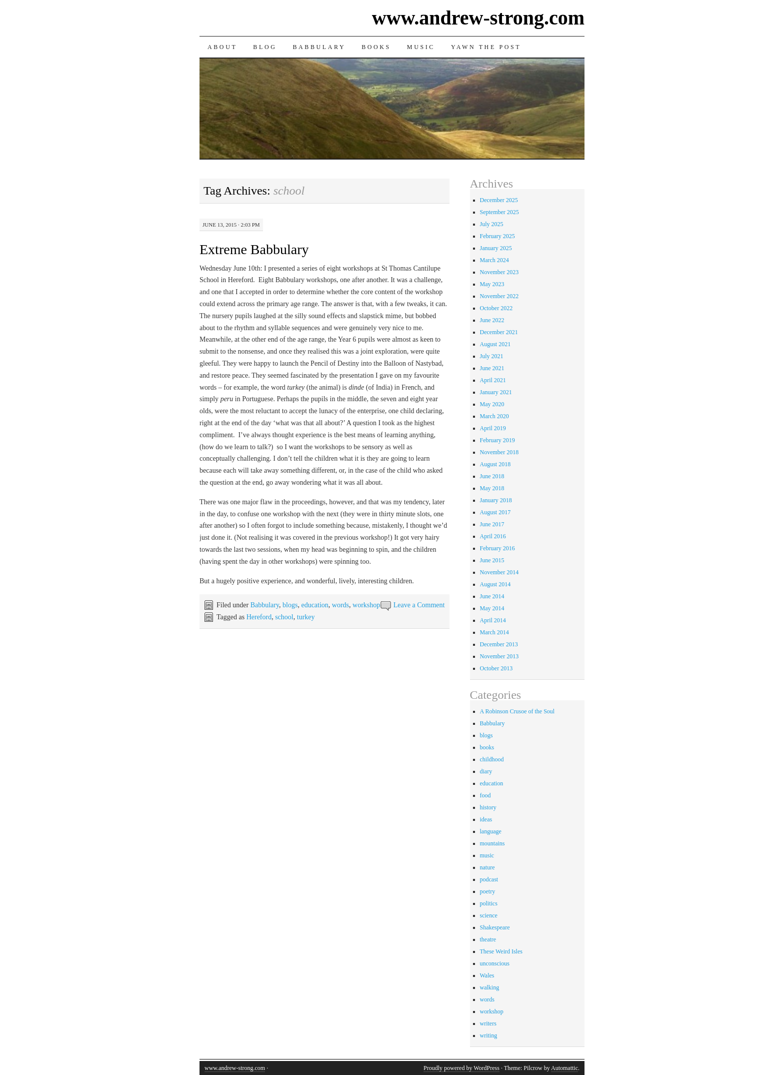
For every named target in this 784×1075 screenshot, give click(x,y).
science (489, 915)
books (487, 747)
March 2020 (494, 416)
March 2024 (494, 260)
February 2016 (497, 548)
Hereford (259, 617)
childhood (492, 759)
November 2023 (499, 272)
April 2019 (493, 428)
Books (376, 47)
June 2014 (492, 596)
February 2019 (497, 440)
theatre (488, 939)
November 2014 (499, 572)
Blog (264, 47)
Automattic (564, 1067)
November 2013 (499, 656)
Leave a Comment (419, 605)
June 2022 (492, 320)
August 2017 (495, 512)
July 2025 (492, 224)
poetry (488, 891)
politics (489, 903)
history (488, 807)
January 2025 (496, 248)
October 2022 (496, 308)
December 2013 (499, 644)
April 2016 (493, 536)
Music (421, 47)
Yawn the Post (486, 47)
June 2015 (492, 560)
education (314, 605)
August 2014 (495, 584)
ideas (486, 819)
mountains (492, 843)
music (487, 855)
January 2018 (496, 500)
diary (486, 771)
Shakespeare (495, 927)
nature (487, 867)
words (340, 605)
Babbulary (319, 47)
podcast (489, 879)
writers (488, 1023)
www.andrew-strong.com (478, 18)
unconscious (495, 963)
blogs (290, 605)
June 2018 (492, 476)
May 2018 (492, 488)
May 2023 (492, 284)
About (222, 47)
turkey (306, 617)
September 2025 (499, 212)
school (284, 617)
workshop (366, 605)
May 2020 (492, 404)
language (491, 831)
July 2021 (492, 356)
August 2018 (495, 464)
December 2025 (499, 200)
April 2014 (493, 620)
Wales (487, 975)
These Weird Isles (501, 951)
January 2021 (496, 392)
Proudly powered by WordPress (462, 1067)
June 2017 (492, 524)
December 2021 (499, 332)
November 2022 (499, 296)
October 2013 (496, 668)
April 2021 (493, 380)
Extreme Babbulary (254, 249)
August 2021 (495, 344)
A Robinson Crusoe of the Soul (517, 711)
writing (489, 1035)
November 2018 (499, 452)
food (485, 795)
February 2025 (497, 236)
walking (490, 987)
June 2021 (492, 368)
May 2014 (492, 608)
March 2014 (494, 632)
